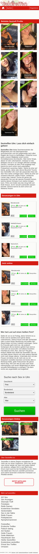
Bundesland (8, 389)
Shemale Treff (7, 502)
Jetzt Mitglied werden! (19, 482)
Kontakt (30, 552)
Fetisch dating (7, 529)
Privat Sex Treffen (8, 544)
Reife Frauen (6, 515)
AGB (17, 552)
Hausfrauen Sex (8, 538)
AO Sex (4, 497)
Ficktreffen (5, 524)
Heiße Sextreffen (8, 540)
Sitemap (13, 552)
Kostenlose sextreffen (10, 542)
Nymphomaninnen (9, 520)
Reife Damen (6, 506)
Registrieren (34, 8)
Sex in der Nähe (8, 513)
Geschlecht (8, 381)
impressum (35, 552)
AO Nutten (5, 531)
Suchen (9, 8)
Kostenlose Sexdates (10, 508)
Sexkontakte (6, 511)
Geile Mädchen (7, 535)
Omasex (4, 547)
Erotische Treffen (8, 526)
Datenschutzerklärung (23, 552)
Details (32, 216)
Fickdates (5, 504)
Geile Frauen (6, 533)
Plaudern (23, 216)
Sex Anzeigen (7, 499)
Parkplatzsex (6, 517)
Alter (5, 397)
